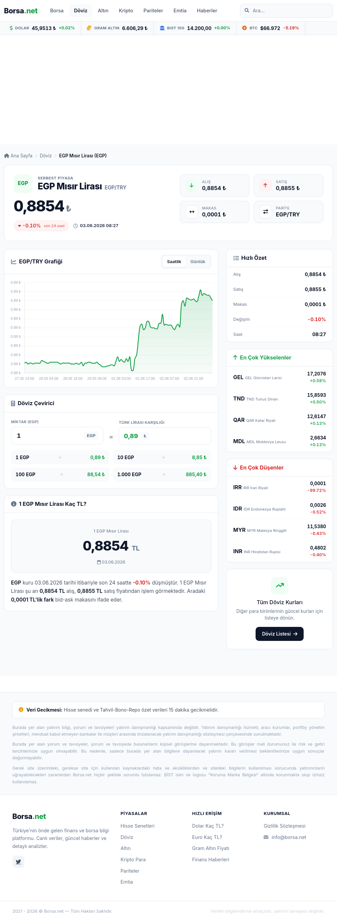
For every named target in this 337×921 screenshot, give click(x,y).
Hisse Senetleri (137, 826)
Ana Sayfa (18, 155)
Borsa (57, 11)
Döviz (80, 11)
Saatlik (174, 261)
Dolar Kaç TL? (208, 826)
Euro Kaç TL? (207, 837)
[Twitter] (18, 862)
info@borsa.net (285, 837)
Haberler (207, 11)
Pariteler (153, 11)
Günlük (197, 261)
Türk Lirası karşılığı (141, 422)
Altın (103, 11)
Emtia (180, 11)
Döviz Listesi (279, 634)
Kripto (126, 11)
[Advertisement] (168, 89)
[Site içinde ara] (290, 11)
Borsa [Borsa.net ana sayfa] (21, 10)
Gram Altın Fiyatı (211, 848)
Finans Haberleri (210, 859)
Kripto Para (133, 859)
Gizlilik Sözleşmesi (284, 826)
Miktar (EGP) (25, 421)
